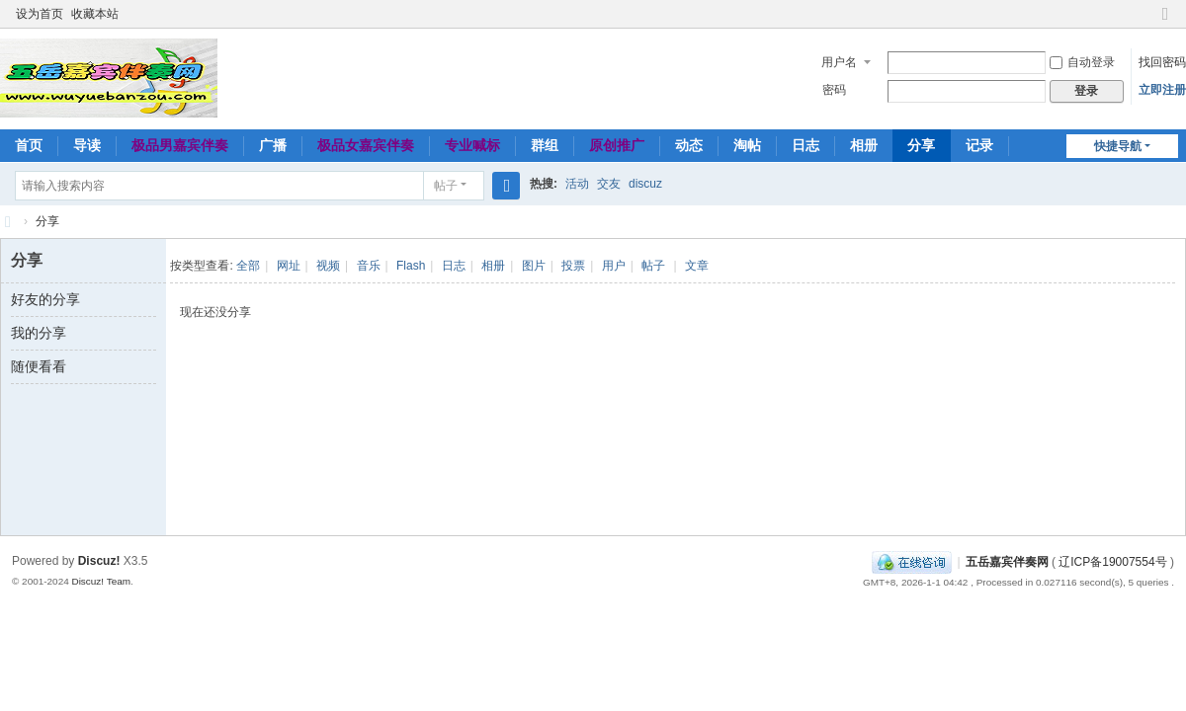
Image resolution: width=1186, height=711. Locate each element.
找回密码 (1162, 62)
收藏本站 (95, 14)
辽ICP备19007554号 (1112, 562)
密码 (834, 90)
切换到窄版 (1165, 22)
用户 (614, 266)
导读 (87, 145)
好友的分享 (45, 299)
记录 (979, 145)
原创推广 (616, 145)
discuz (645, 184)
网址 (288, 266)
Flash (410, 266)
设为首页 (39, 14)
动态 (689, 145)
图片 (534, 266)
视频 (328, 266)
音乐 (369, 266)
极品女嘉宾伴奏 (365, 145)
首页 (28, 145)
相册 (864, 145)
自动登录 (1082, 62)
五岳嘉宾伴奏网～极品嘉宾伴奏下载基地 (8, 221)
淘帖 (747, 145)
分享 (921, 145)
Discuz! (99, 561)
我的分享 (38, 333)
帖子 (446, 186)
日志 (805, 145)
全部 (248, 266)
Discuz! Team (100, 581)
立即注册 (1162, 90)
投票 (573, 266)
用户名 (839, 62)
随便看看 (38, 366)
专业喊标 (472, 145)
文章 (697, 266)
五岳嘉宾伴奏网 (1007, 562)
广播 (273, 145)
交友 (609, 184)
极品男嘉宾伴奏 (179, 145)
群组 (544, 145)
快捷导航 (1118, 146)
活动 (577, 184)
